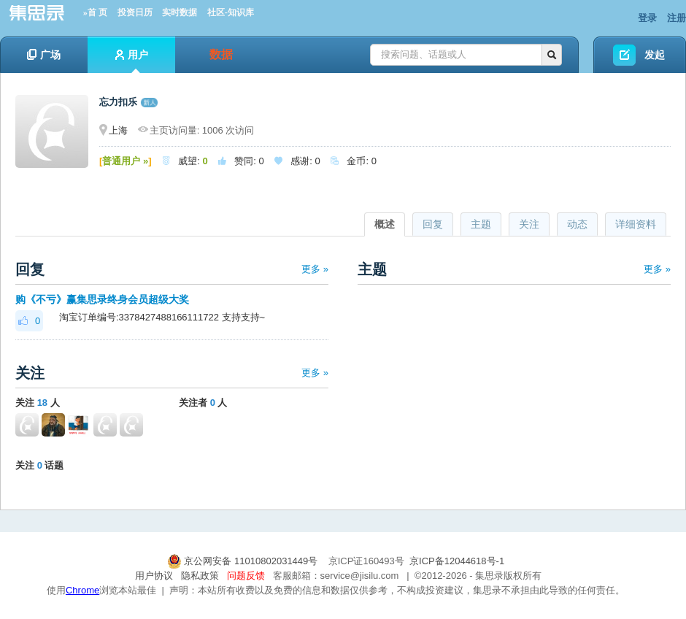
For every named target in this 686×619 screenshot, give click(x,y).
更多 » (314, 269)
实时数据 (179, 12)
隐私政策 (200, 575)
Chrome (82, 590)
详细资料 (635, 224)
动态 (577, 224)
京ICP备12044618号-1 (456, 560)
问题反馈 (246, 575)
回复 (433, 224)
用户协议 (154, 575)
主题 (481, 224)
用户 (131, 61)
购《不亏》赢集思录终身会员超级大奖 (102, 299)
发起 (654, 55)
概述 (384, 224)
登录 (647, 17)
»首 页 (95, 12)
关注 (529, 224)
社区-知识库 (230, 12)
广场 (44, 55)
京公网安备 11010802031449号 (243, 560)
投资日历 (135, 12)
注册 (676, 17)
